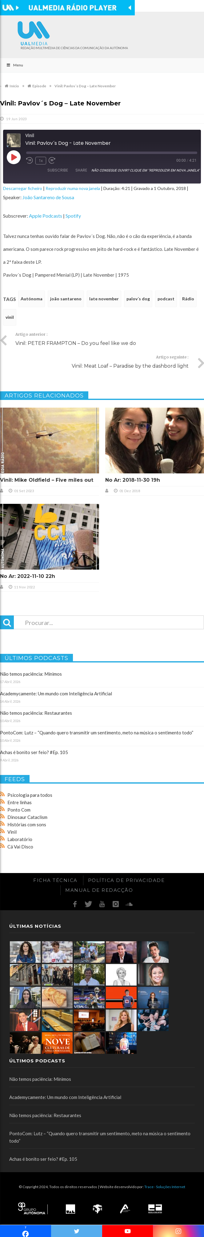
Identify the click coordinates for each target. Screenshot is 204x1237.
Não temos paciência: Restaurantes (36, 713)
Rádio (188, 298)
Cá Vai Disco (20, 846)
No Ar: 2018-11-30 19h (132, 480)
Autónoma (31, 298)
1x (41, 160)
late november (104, 298)
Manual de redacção (99, 890)
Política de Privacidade (126, 880)
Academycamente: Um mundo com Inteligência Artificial (56, 693)
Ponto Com (18, 809)
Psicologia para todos (29, 795)
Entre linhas (19, 802)
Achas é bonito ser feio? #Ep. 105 (34, 752)
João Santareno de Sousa (48, 197)
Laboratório (19, 839)
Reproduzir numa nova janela (73, 188)
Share (81, 170)
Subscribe (57, 170)
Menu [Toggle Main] (14, 65)
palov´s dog (138, 298)
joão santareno (66, 298)
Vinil (12, 832)
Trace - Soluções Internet (164, 1186)
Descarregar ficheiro (22, 188)
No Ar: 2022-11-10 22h (27, 576)
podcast (166, 298)
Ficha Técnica (55, 880)
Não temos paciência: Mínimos (31, 674)
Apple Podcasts (45, 216)
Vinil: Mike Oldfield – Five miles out (46, 480)
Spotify (73, 216)
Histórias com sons (26, 824)
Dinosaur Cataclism (27, 817)
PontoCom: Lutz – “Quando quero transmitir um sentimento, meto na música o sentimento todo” (96, 732)
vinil (10, 317)
